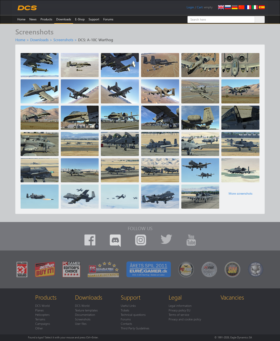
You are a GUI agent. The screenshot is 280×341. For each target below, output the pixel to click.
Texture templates (86, 310)
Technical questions (133, 314)
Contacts (126, 323)
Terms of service (179, 314)
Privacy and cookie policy (185, 319)
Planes (39, 310)
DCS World (42, 305)
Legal (175, 297)
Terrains (40, 319)
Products (46, 19)
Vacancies (232, 297)
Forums (108, 19)
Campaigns (42, 323)
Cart (200, 7)
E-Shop (80, 19)
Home (21, 19)
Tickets (125, 310)
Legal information (180, 305)
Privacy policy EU (179, 310)
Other (39, 328)
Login (190, 7)
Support (94, 19)
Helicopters (42, 314)
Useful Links (128, 305)
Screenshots (63, 39)
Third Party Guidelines (135, 328)
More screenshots (240, 193)
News (33, 19)
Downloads (63, 19)
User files (80, 323)
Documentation (85, 314)
